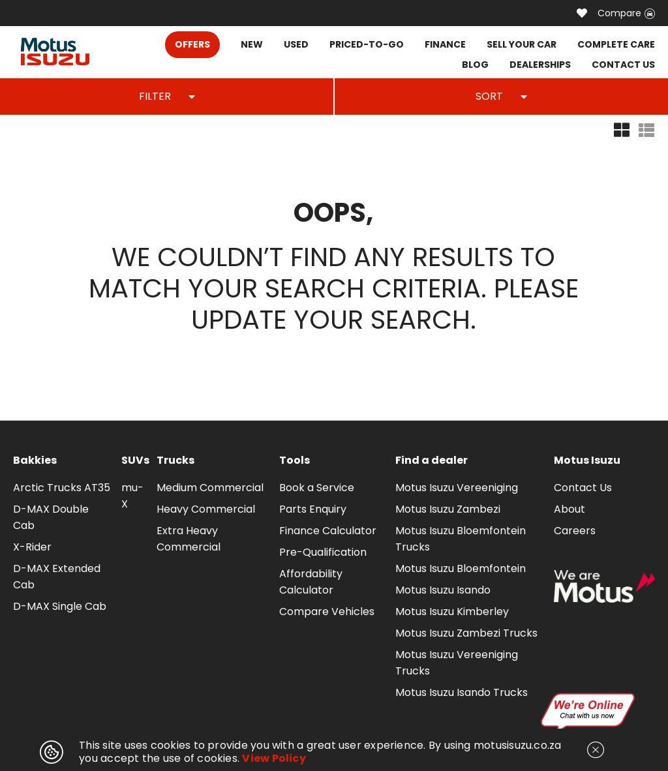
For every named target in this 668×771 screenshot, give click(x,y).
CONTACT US (623, 64)
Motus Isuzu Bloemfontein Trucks (460, 538)
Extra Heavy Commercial (188, 538)
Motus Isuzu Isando (443, 589)
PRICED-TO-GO (366, 44)
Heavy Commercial (206, 509)
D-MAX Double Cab (51, 517)
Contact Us (583, 487)
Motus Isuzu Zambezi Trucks (466, 633)
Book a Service (316, 487)
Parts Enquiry (312, 509)
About (569, 509)
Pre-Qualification (323, 552)
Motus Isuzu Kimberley (452, 611)
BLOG (475, 64)
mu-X (132, 495)
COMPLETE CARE (616, 44)
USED (296, 44)
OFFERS (192, 44)
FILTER (167, 96)
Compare (626, 13)
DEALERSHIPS (540, 64)
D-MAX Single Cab (59, 606)
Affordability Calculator (310, 581)
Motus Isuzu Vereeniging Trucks (456, 662)
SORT (501, 96)
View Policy (274, 758)
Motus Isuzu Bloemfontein (460, 568)
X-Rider (32, 546)
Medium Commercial (210, 487)
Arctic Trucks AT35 (61, 487)
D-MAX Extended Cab (56, 576)
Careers (575, 530)
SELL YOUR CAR (521, 44)
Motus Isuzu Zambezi (447, 509)
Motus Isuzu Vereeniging (456, 487)
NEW (252, 44)
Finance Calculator (327, 530)
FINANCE (445, 44)
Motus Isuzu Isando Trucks (461, 692)
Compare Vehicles (326, 611)
